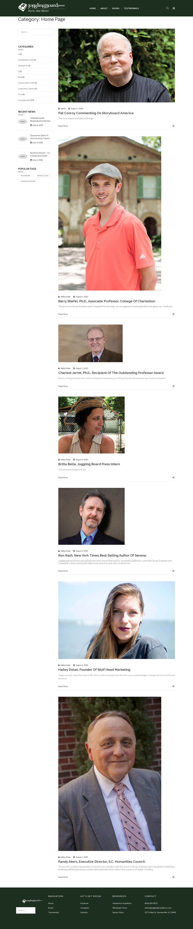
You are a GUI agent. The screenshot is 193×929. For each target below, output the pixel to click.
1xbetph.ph (23, 65)
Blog (20, 77)
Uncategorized (24, 100)
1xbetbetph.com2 (26, 60)
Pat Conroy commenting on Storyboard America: (96, 113)
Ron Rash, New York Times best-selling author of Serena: (102, 555)
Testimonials (53, 912)
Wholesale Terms (120, 908)
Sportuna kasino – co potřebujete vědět (40, 154)
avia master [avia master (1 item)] (25, 175)
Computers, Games (26, 88)
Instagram (84, 908)
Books (50, 908)
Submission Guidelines (122, 903)
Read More (63, 126)
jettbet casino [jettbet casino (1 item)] (43, 175)
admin (63, 109)
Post (20, 94)
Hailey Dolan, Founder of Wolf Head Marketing (94, 670)
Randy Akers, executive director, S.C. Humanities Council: (102, 862)
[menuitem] (92, 8)
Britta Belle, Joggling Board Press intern (89, 464)
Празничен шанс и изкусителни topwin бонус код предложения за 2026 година (42, 136)
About (51, 903)
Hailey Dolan (65, 297)
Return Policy (118, 912)
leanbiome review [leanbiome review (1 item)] (28, 181)
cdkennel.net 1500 (26, 83)
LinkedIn (84, 912)
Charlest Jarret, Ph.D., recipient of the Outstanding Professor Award (111, 373)
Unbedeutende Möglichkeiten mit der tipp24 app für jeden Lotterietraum (40, 119)
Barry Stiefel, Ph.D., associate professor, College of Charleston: (106, 301)
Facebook (84, 903)
